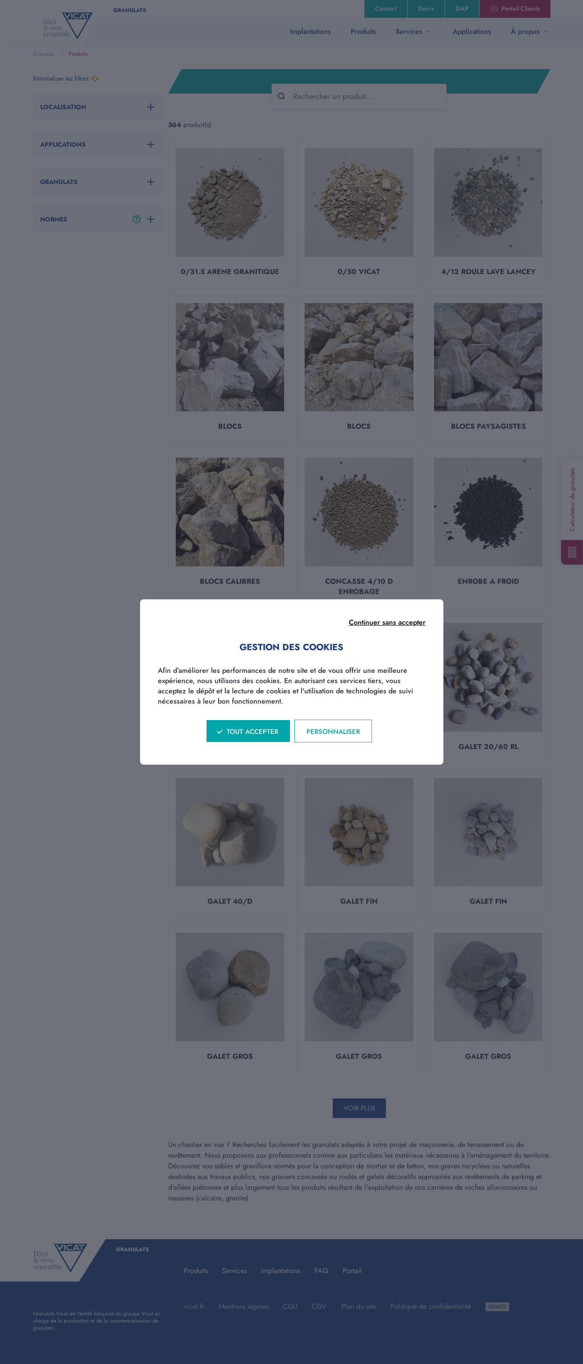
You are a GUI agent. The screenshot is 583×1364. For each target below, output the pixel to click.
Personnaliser (333, 732)
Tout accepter (252, 732)
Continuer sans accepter (387, 622)
